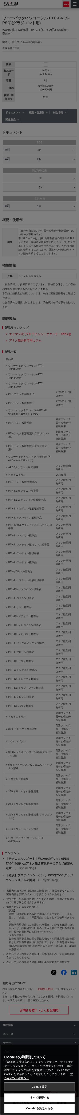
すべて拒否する (39, 1097)
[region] (39, 1080)
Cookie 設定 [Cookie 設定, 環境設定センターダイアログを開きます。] (39, 1086)
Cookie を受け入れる (39, 1108)
